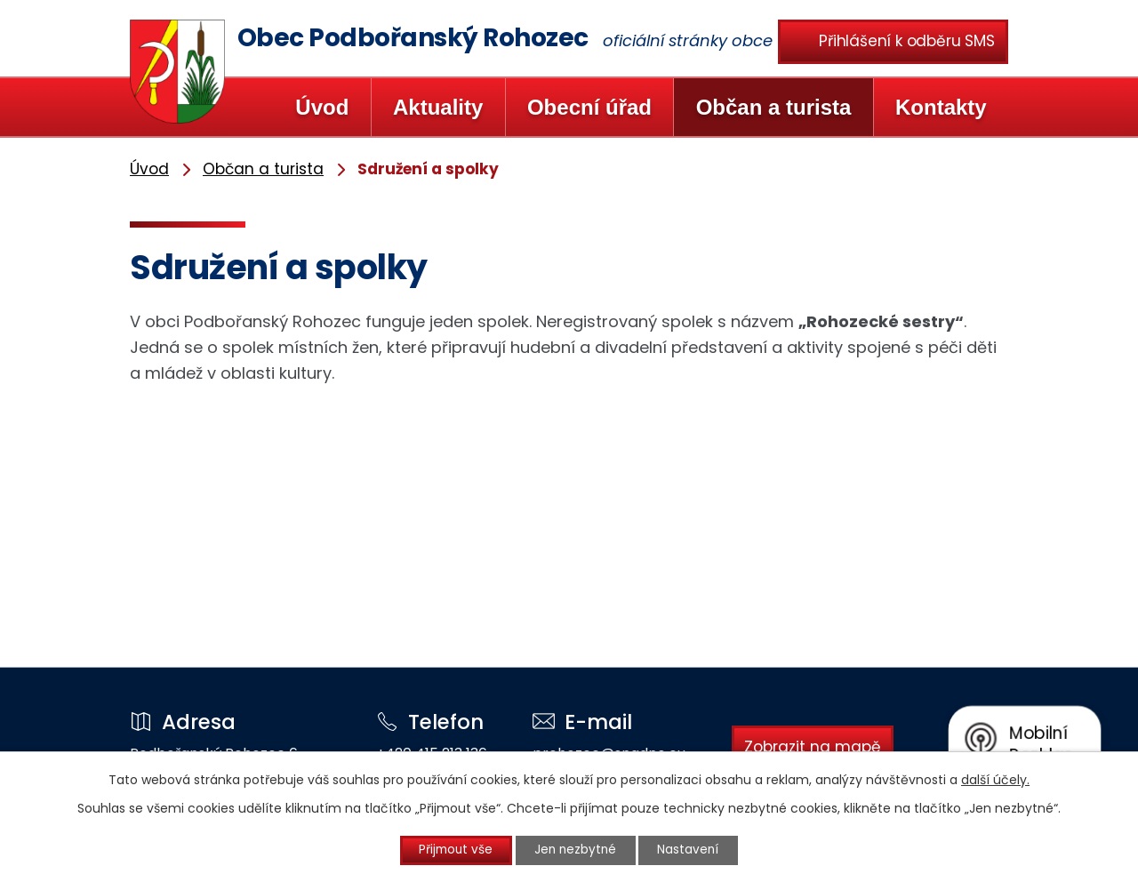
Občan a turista (774, 107)
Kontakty (941, 107)
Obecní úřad (589, 107)
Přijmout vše (450, 850)
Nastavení (696, 850)
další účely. (995, 779)
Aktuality (438, 107)
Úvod (322, 107)
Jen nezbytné (576, 850)
